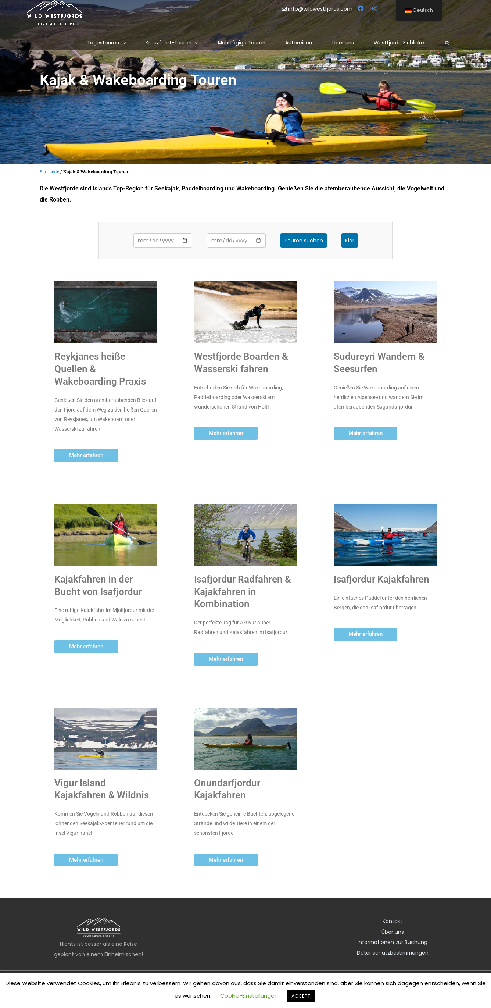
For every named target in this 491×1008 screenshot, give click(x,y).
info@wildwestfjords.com (318, 9)
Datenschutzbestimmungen (392, 952)
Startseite (49, 171)
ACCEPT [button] (300, 996)
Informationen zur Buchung (392, 941)
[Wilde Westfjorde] (54, 12)
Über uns (392, 931)
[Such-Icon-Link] (447, 43)
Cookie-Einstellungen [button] (249, 996)
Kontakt (392, 921)
